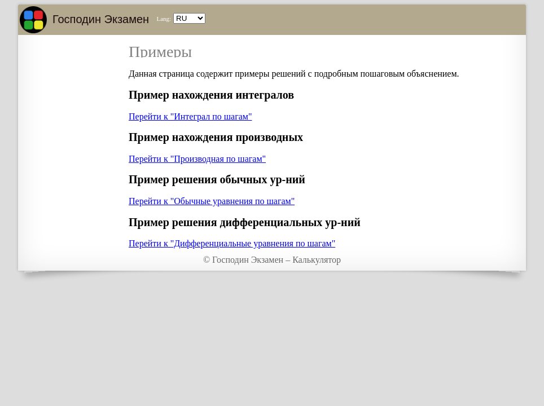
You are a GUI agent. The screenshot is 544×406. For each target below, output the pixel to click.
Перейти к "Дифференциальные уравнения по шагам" (232, 243)
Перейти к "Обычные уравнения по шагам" (212, 201)
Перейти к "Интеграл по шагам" (190, 116)
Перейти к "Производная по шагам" (197, 159)
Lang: (163, 18)
